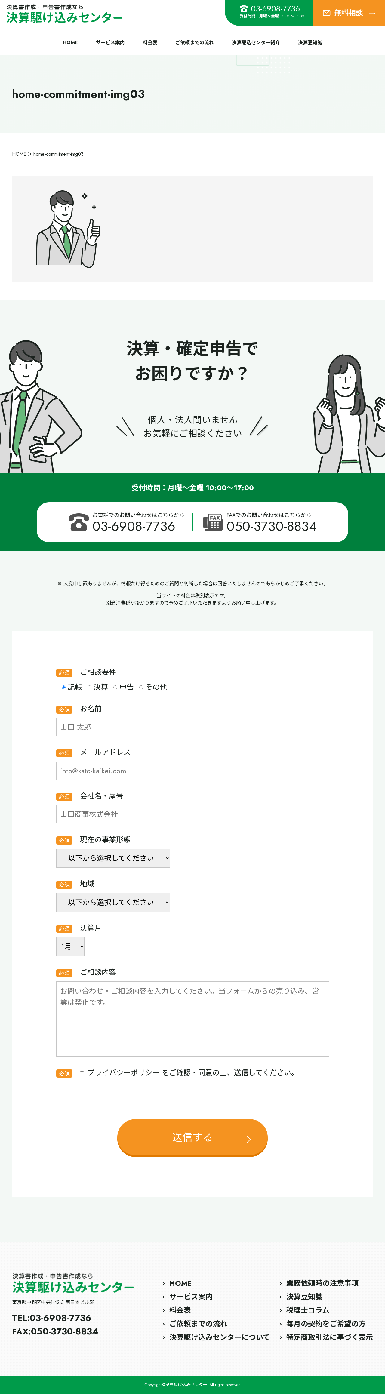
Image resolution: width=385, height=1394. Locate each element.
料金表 (150, 42)
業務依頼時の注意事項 (322, 1283)
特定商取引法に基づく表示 (329, 1337)
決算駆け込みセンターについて (219, 1337)
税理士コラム (307, 1310)
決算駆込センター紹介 (256, 42)
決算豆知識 (310, 42)
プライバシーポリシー (124, 1072)
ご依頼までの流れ (194, 42)
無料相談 (349, 13)
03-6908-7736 (270, 9)
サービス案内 (110, 42)
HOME (70, 42)
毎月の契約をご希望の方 (326, 1324)
